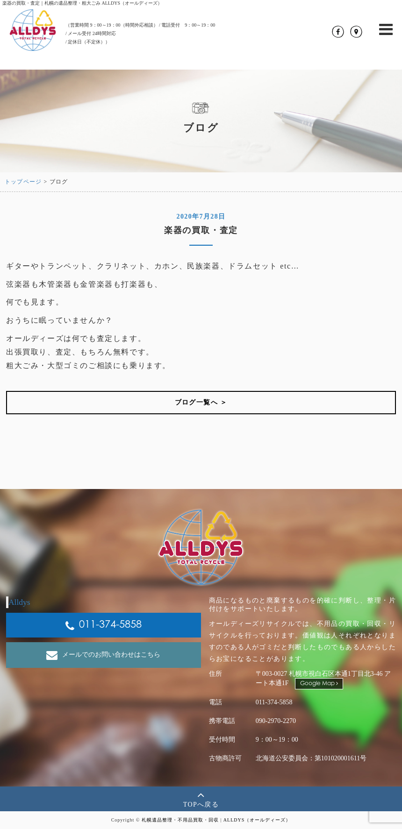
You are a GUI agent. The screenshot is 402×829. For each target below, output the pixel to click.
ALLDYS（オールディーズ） (257, 819)
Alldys (19, 602)
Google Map (319, 683)
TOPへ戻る (201, 798)
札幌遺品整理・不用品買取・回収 (180, 819)
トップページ (23, 181)
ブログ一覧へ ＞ (201, 402)
